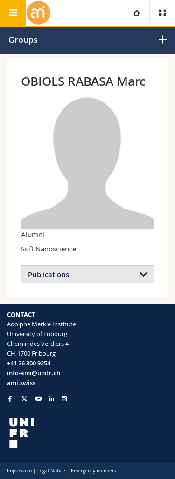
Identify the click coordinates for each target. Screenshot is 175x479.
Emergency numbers (93, 471)
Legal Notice (51, 471)
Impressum (19, 471)
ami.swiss (21, 382)
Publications (48, 274)
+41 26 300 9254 (28, 363)
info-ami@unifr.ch (33, 373)
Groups (23, 39)
